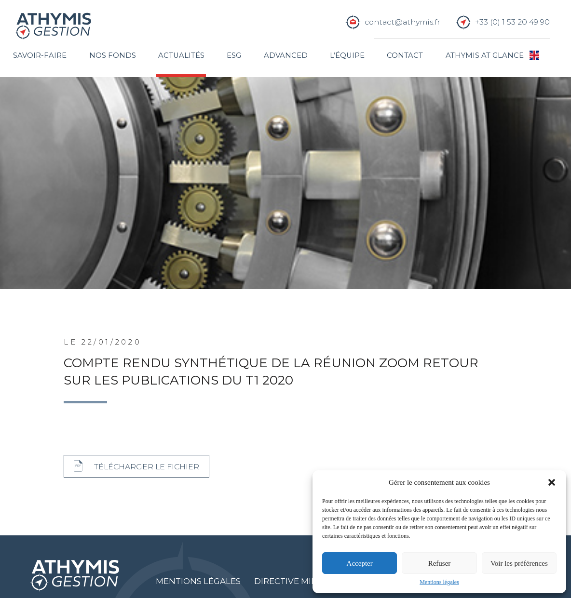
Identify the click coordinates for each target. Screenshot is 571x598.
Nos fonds (112, 55)
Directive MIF (285, 581)
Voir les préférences (519, 563)
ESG (234, 55)
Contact (405, 55)
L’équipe (347, 55)
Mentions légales (439, 582)
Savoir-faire (40, 55)
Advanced (286, 55)
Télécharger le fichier (146, 466)
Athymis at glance (485, 55)
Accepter (360, 563)
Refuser (439, 563)
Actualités (181, 55)
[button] (552, 482)
